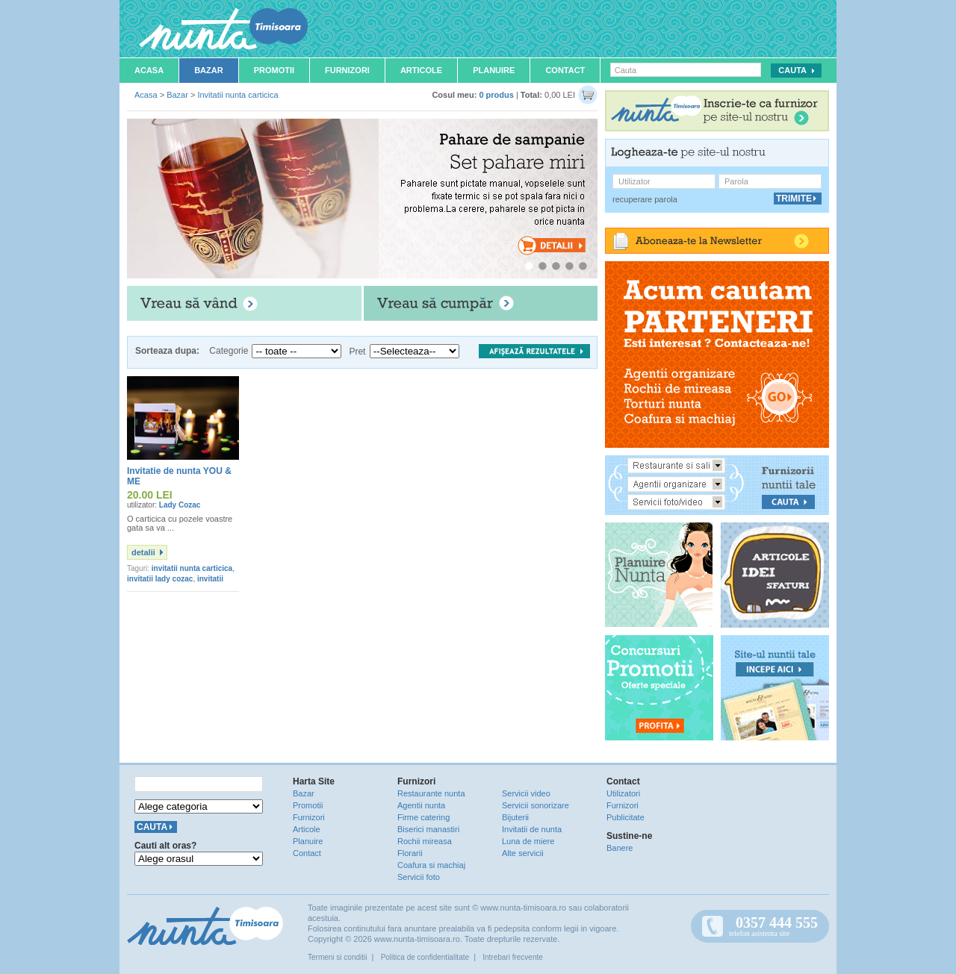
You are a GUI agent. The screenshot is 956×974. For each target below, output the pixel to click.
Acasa (149, 70)
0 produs (496, 94)
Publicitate (625, 817)
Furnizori (347, 70)
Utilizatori (623, 793)
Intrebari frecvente (512, 957)
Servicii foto (418, 876)
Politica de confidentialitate (425, 957)
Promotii (274, 70)
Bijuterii (515, 817)
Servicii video (526, 793)
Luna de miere (528, 841)
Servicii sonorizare (535, 805)
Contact (565, 70)
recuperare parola (644, 199)
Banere (619, 847)
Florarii (410, 853)
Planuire (494, 70)
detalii (143, 552)
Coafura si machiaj (431, 865)
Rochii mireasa (424, 841)
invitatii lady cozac (160, 579)
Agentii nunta (421, 805)
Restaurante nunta (431, 793)
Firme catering (423, 817)
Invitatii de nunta (532, 829)
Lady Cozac (180, 505)
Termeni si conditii (337, 957)
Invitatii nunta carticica (237, 94)
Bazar (208, 70)
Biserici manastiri (428, 829)
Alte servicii (523, 853)
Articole (421, 70)
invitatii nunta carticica (192, 568)
